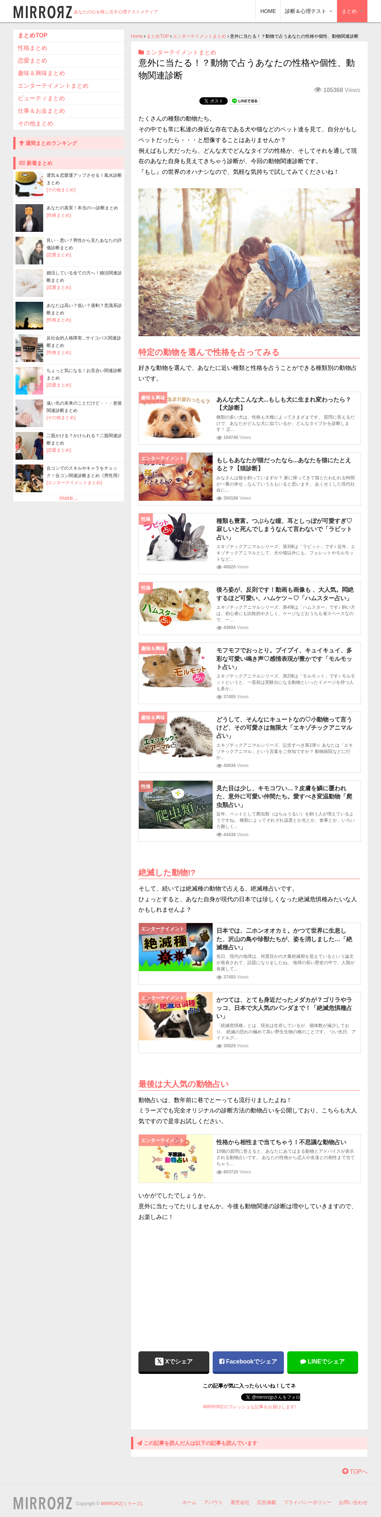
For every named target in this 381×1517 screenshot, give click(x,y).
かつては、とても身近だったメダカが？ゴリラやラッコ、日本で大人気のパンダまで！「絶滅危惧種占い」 (284, 1008)
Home (137, 36)
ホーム (189, 1502)
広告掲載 (266, 1502)
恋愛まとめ (32, 60)
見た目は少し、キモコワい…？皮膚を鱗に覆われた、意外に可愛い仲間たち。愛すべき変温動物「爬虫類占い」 (284, 796)
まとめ (352, 11)
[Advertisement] (249, 1281)
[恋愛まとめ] (59, 254)
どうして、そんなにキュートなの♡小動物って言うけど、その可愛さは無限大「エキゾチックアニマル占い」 (284, 727)
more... (68, 498)
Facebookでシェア (248, 1361)
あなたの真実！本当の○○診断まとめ (83, 207)
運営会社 (240, 1502)
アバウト (213, 1502)
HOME (268, 11)
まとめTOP (158, 36)
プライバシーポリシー (308, 1502)
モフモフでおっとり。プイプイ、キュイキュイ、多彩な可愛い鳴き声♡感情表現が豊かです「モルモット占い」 (284, 658)
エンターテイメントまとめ (199, 36)
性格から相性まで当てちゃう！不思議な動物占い (281, 1142)
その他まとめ (35, 123)
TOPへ (355, 1472)
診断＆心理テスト (308, 11)
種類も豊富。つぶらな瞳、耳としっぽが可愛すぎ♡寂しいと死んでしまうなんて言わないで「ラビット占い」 (284, 529)
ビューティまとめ (41, 98)
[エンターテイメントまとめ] (74, 482)
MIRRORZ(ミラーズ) (121, 1503)
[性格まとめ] (59, 215)
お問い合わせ (353, 1502)
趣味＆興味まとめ (41, 73)
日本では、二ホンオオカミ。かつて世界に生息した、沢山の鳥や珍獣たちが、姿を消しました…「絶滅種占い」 (284, 939)
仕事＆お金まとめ (41, 111)
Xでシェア (174, 1361)
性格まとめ (32, 48)
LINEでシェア (322, 1361)
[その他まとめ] (61, 189)
